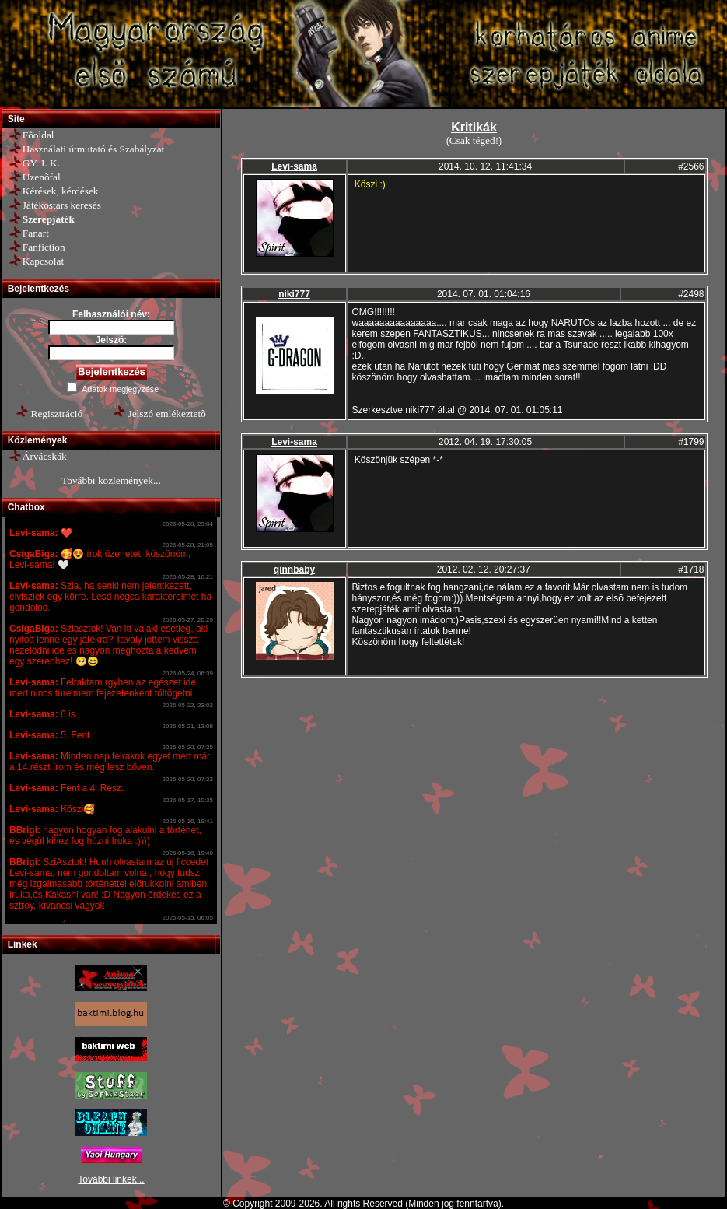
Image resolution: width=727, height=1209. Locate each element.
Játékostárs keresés (62, 205)
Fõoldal (38, 135)
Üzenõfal (42, 177)
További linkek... (111, 1179)
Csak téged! (473, 140)
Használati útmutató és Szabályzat (93, 149)
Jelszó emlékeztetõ (167, 413)
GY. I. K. (41, 163)
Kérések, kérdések (61, 191)
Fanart (36, 233)
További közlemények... (111, 480)
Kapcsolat (43, 261)
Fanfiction (44, 247)
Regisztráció (57, 413)
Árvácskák (45, 456)
